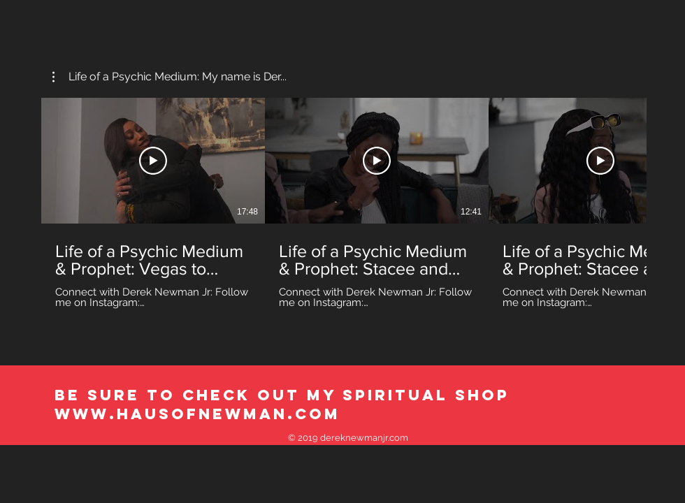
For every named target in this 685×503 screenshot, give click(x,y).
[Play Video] (153, 161)
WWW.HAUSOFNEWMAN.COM (197, 413)
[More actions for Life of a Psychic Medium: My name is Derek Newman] (169, 77)
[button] (169, 77)
